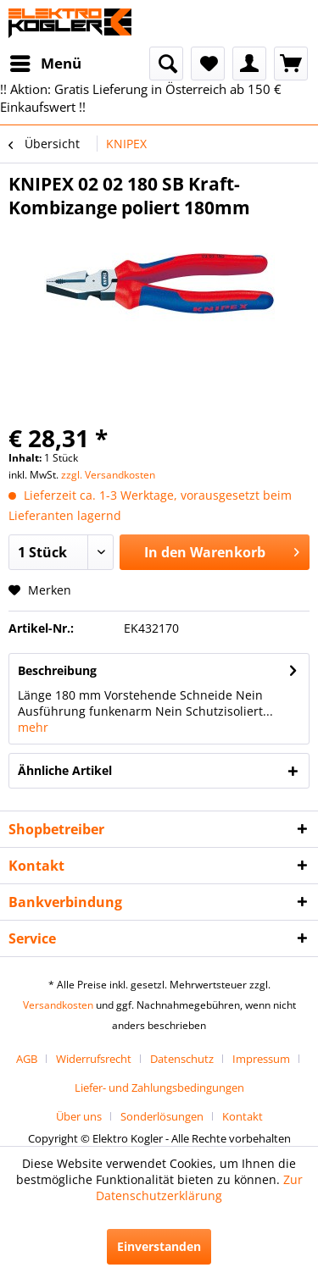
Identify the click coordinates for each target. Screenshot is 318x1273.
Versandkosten (58, 1005)
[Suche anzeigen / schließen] (166, 63)
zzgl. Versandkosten (108, 475)
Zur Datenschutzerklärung (199, 1187)
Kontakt (242, 1116)
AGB (26, 1058)
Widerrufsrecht (93, 1058)
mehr (33, 727)
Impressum (261, 1058)
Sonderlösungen (162, 1116)
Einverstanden (159, 1246)
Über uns (79, 1116)
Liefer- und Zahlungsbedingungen (159, 1087)
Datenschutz (182, 1058)
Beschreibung (57, 670)
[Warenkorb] (291, 63)
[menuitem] (45, 63)
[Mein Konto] (249, 63)
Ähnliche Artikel (65, 770)
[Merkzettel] (208, 63)
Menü (45, 61)
